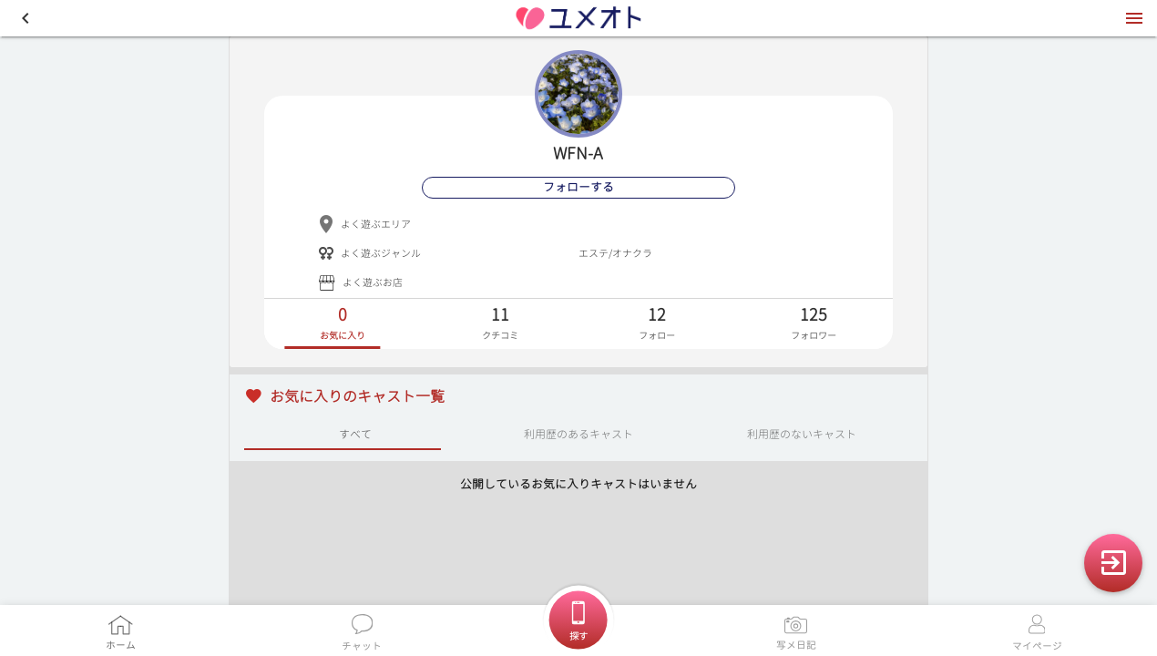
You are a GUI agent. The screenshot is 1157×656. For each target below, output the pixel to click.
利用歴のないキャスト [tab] (801, 433)
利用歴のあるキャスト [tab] (578, 433)
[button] (25, 18)
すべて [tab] (355, 433)
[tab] (342, 324)
